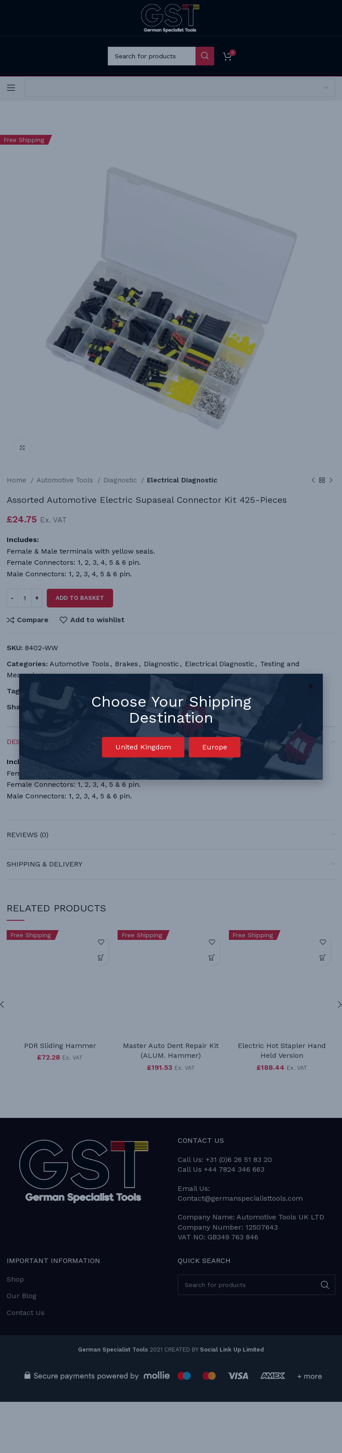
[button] (143, 747)
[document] (171, 726)
